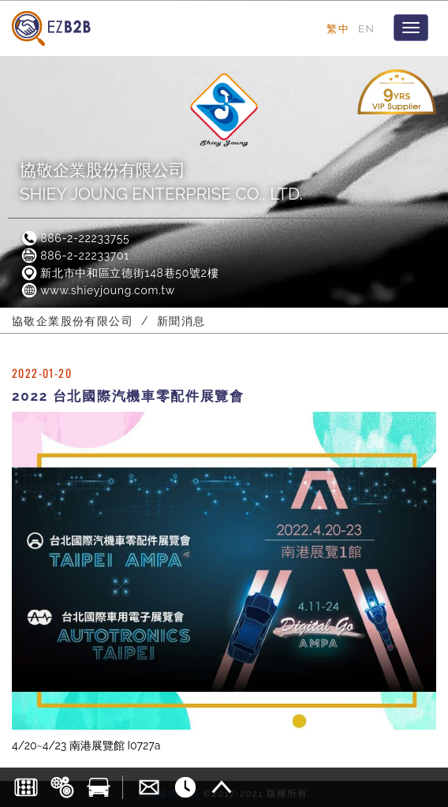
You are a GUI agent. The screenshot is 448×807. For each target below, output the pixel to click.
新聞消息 (181, 321)
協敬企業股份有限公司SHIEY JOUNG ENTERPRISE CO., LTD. (161, 182)
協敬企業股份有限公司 (72, 321)
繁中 (338, 28)
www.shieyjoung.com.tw (97, 290)
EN (366, 28)
